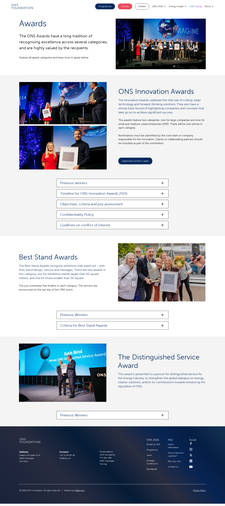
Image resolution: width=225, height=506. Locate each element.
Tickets (125, 6)
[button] (159, 6)
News (149, 455)
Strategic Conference (152, 462)
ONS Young (196, 6)
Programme (105, 6)
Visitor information (173, 446)
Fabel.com (80, 490)
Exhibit (142, 6)
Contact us (173, 466)
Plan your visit (174, 461)
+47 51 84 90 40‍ (67, 455)
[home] (22, 6)
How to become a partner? (175, 454)
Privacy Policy (199, 490)
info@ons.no (65, 458)
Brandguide (152, 469)
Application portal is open (135, 161)
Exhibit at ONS (153, 444)
